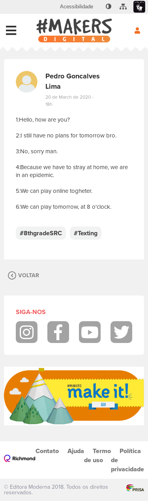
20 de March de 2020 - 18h (69, 100)
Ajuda (75, 450)
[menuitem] (76, 6)
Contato (47, 450)
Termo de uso (97, 455)
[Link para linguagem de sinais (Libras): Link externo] (139, 7)
